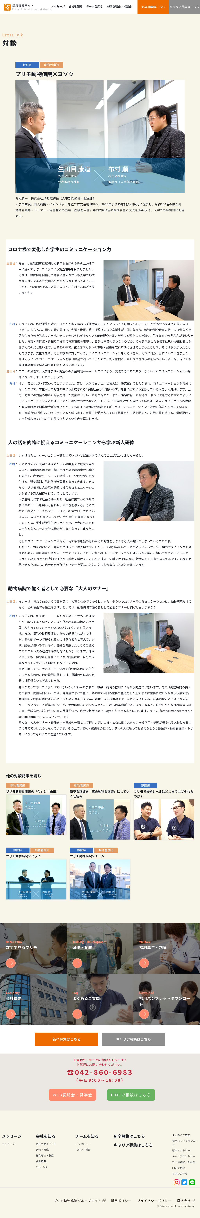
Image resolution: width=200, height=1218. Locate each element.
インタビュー (83, 1144)
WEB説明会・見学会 (72, 1095)
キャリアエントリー (183, 1156)
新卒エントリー (181, 1150)
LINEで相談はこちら (131, 1095)
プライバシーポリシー (154, 1200)
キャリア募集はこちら (184, 7)
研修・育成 (42, 1149)
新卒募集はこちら (153, 7)
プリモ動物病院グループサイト (79, 1200)
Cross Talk (41, 1167)
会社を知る (75, 6)
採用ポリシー (121, 1200)
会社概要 (41, 1161)
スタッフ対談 (83, 1149)
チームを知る (94, 6)
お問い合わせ (180, 1173)
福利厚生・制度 (45, 1155)
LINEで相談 (178, 1168)
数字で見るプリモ (46, 1144)
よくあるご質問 (181, 1135)
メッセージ (58, 6)
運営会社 (186, 1200)
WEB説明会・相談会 (119, 6)
